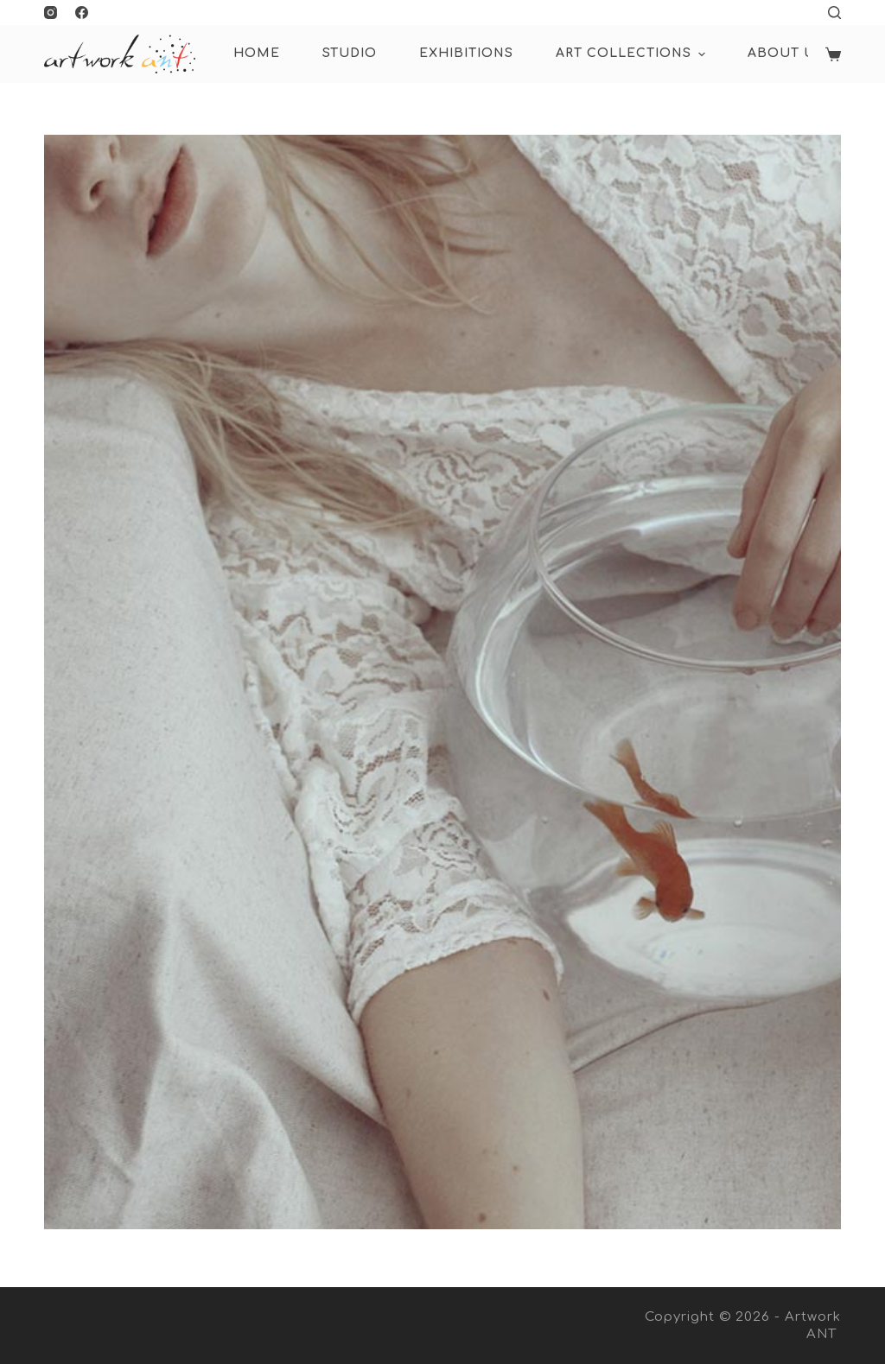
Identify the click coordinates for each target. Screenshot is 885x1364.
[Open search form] (834, 12)
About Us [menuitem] (786, 53)
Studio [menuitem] (349, 53)
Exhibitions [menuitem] (466, 53)
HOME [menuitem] (256, 53)
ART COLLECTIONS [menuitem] (633, 54)
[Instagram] (50, 12)
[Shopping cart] (833, 54)
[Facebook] (81, 12)
